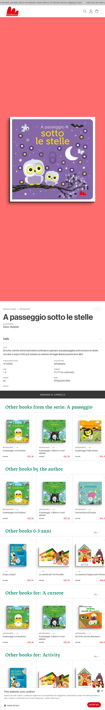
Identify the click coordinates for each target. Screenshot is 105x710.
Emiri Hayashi (11, 327)
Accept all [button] (92, 704)
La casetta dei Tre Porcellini (51, 575)
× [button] (102, 690)
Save (97, 309)
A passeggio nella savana (86, 451)
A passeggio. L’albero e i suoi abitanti (52, 452)
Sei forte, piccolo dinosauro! (87, 637)
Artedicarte (24, 309)
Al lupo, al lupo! (9, 575)
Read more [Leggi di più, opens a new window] (55, 697)
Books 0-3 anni (9, 309)
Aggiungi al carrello (52, 395)
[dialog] (52, 698)
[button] (12, 705)
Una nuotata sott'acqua (85, 513)
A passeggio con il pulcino (14, 451)
